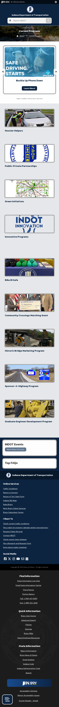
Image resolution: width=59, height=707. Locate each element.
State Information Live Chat (28, 581)
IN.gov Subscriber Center (13, 512)
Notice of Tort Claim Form (13, 496)
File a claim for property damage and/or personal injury (25, 527)
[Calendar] (27, 558)
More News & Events (15, 449)
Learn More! (29, 88)
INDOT (22, 36)
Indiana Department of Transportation (30, 15)
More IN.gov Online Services (14, 508)
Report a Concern (10, 492)
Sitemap (28, 629)
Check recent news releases (15, 539)
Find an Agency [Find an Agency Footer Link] (28, 594)
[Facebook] (5, 558)
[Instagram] (13, 558)
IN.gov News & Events (28, 655)
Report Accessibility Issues (28, 695)
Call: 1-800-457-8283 (28, 598)
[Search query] (28, 20)
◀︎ (3, 71)
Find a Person (28, 590)
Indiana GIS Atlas (10, 500)
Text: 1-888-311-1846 (28, 603)
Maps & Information (29, 651)
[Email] (22, 558)
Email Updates (28, 660)
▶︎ (57, 71)
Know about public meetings (15, 547)
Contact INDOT (9, 535)
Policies (29, 625)
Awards (29, 673)
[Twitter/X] (9, 558)
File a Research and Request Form (17, 543)
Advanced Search (28, 620)
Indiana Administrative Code (28, 668)
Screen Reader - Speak (28, 701)
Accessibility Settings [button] (28, 691)
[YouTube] (18, 558)
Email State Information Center (28, 585)
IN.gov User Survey (28, 616)
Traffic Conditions (10, 489)
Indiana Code (28, 664)
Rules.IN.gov (8, 504)
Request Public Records (13, 531)
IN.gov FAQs (28, 633)
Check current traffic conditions (16, 524)
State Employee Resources (28, 638)
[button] (56, 2)
